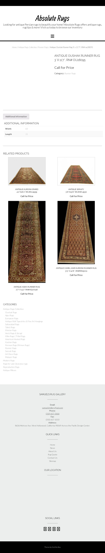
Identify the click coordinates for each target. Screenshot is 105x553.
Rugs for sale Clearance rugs (15, 364)
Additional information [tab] (16, 116)
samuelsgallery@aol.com (52, 407)
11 (26, 134)
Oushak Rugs (11, 312)
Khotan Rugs (10, 330)
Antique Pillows (9, 370)
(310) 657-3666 (52, 413)
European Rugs (11, 318)
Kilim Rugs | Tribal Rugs (15, 336)
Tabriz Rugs (10, 327)
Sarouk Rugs (10, 351)
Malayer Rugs (11, 357)
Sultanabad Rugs (12, 324)
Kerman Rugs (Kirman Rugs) (17, 345)
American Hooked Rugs (15, 339)
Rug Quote (52, 454)
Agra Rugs (9, 315)
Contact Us (52, 458)
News (52, 448)
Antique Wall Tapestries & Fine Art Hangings (24, 321)
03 (26, 129)
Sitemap (52, 461)
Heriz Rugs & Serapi (13, 333)
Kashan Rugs (11, 342)
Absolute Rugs (52, 17)
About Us (52, 451)
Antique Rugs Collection (27, 47)
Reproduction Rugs (11, 367)
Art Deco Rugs (11, 354)
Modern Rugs (9, 360)
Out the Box (56, 547)
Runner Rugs (43, 47)
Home (14, 47)
